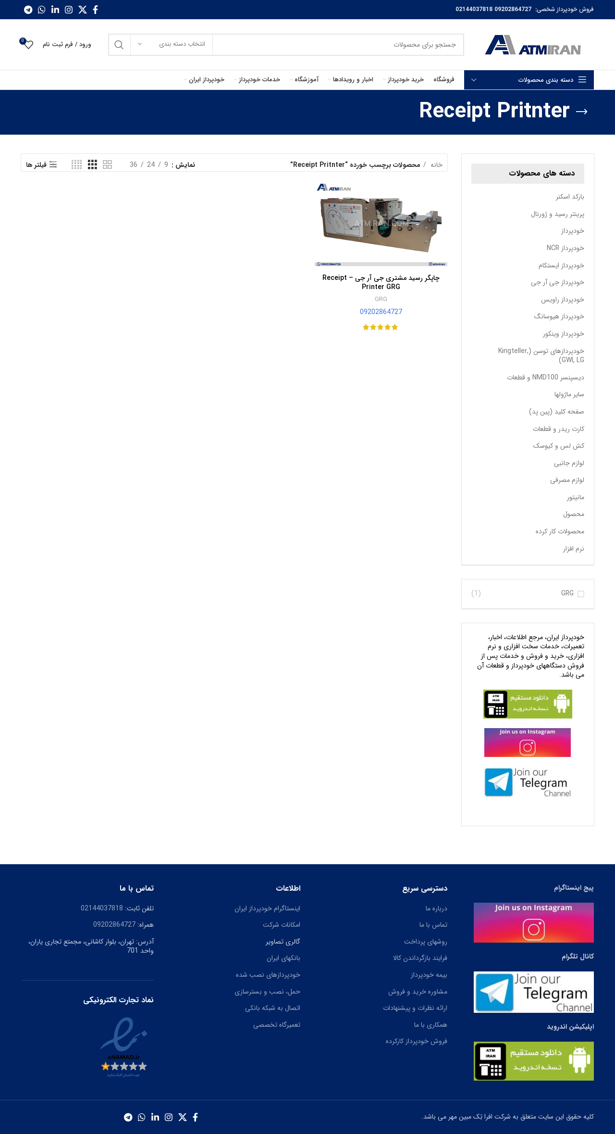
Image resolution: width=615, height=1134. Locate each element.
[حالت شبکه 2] (107, 165)
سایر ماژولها (569, 394)
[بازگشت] (582, 112)
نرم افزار (573, 548)
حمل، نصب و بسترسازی (267, 991)
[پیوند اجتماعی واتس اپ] (42, 9)
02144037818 (473, 9)
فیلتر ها (36, 165)
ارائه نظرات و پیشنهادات (415, 1008)
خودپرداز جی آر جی (557, 282)
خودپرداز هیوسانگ (559, 316)
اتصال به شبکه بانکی (272, 1008)
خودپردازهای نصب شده (268, 975)
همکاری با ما (430, 1025)
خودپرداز (572, 231)
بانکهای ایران (283, 958)
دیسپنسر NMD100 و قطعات (545, 377)
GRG (567, 594)
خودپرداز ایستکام (561, 265)
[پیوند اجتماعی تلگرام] (28, 9)
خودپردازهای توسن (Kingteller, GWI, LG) (541, 356)
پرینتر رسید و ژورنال (557, 214)
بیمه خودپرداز (429, 975)
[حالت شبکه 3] (92, 165)
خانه (436, 165)
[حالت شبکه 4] (77, 165)
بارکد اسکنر (570, 196)
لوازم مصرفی (567, 480)
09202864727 (512, 9)
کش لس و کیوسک (558, 446)
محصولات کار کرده (560, 531)
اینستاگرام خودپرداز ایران (267, 908)
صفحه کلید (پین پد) (556, 411)
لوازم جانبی (569, 463)
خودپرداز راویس (562, 299)
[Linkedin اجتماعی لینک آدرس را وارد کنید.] (55, 9)
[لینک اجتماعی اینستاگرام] (68, 9)
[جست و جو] (286, 45)
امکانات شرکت (281, 925)
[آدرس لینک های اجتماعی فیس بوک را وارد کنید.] (95, 9)
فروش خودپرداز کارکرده (416, 1041)
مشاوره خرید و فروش (417, 991)
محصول (573, 514)
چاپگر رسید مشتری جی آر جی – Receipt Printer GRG (381, 283)
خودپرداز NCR (565, 248)
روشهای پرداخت (425, 941)
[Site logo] (534, 44)
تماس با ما (433, 925)
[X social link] (82, 9)
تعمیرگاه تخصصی (276, 1025)
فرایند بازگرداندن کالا (420, 958)
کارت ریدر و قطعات (558, 429)
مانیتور (575, 497)
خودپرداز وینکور (563, 333)
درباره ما (436, 908)
